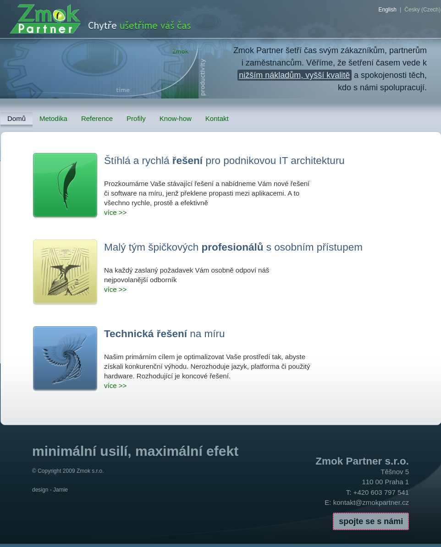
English (387, 9)
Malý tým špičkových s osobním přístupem (233, 247)
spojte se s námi (371, 521)
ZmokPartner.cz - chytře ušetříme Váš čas (123, 19)
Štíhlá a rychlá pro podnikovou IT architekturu (224, 160)
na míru (164, 333)
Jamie (60, 490)
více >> (115, 212)
